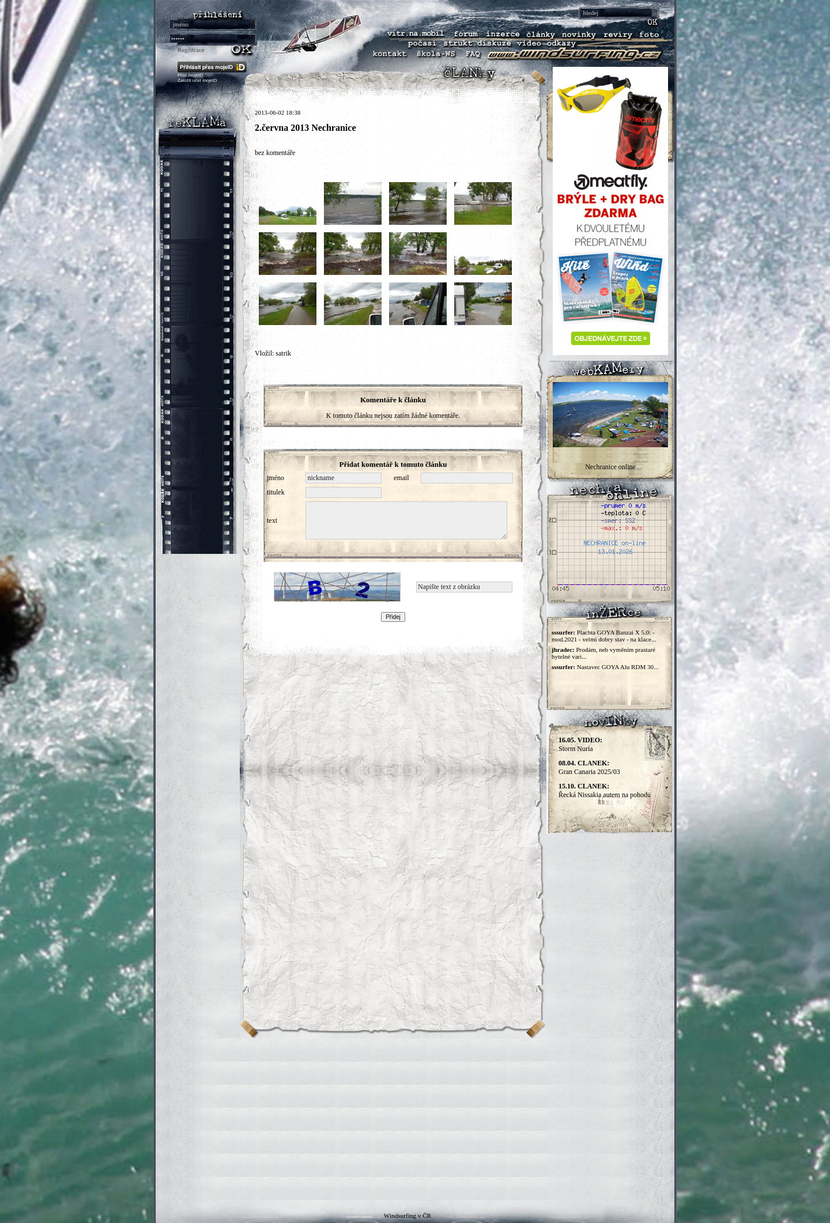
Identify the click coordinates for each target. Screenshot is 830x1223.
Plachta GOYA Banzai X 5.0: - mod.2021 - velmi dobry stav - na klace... (604, 636)
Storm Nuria (580, 744)
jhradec (562, 649)
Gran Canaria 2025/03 (589, 767)
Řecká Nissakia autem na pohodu (605, 790)
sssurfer (562, 632)
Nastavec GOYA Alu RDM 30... (617, 666)
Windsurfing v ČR (407, 1215)
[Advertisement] (415, 1119)
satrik (283, 353)
